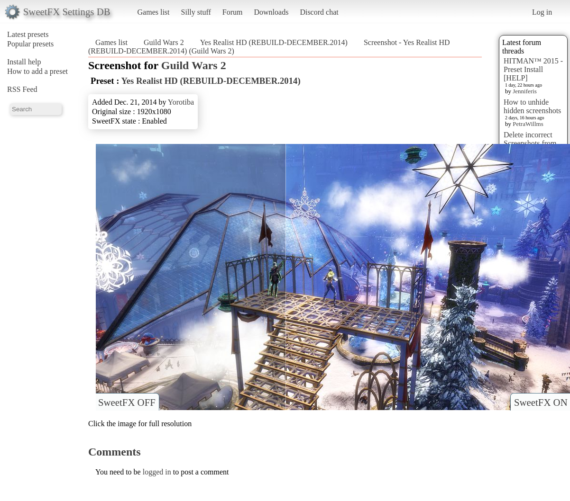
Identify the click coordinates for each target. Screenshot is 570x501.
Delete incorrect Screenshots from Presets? (530, 143)
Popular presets (30, 44)
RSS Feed (22, 89)
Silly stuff (196, 12)
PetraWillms (528, 123)
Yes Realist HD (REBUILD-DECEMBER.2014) (274, 42)
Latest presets (28, 34)
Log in (542, 12)
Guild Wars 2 (164, 42)
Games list (154, 12)
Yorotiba (181, 102)
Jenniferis (525, 91)
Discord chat (319, 12)
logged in (157, 472)
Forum (232, 12)
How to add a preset (37, 71)
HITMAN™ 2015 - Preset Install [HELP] (533, 69)
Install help (24, 62)
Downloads (271, 12)
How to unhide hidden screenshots (532, 106)
